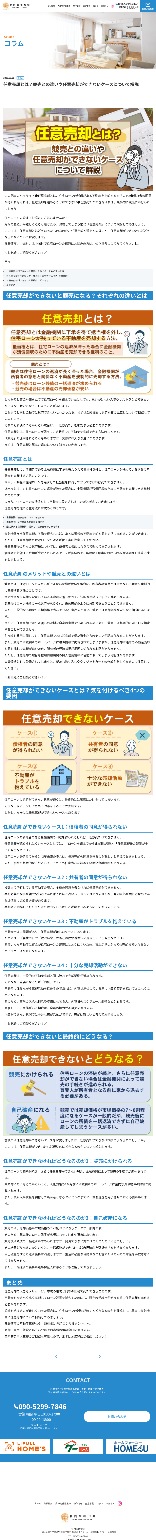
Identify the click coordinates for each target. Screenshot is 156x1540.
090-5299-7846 (42, 1399)
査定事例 (86, 6)
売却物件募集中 (64, 6)
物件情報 (76, 6)
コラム (95, 6)
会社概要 (51, 6)
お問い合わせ (148, 9)
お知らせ (104, 6)
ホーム (37, 1497)
